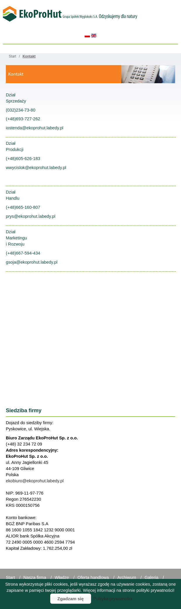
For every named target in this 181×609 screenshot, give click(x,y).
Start (10, 577)
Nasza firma (34, 577)
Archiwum (126, 577)
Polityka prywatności (112, 598)
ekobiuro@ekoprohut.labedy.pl (35, 481)
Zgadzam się (71, 598)
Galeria (151, 577)
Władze (62, 577)
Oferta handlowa (93, 577)
